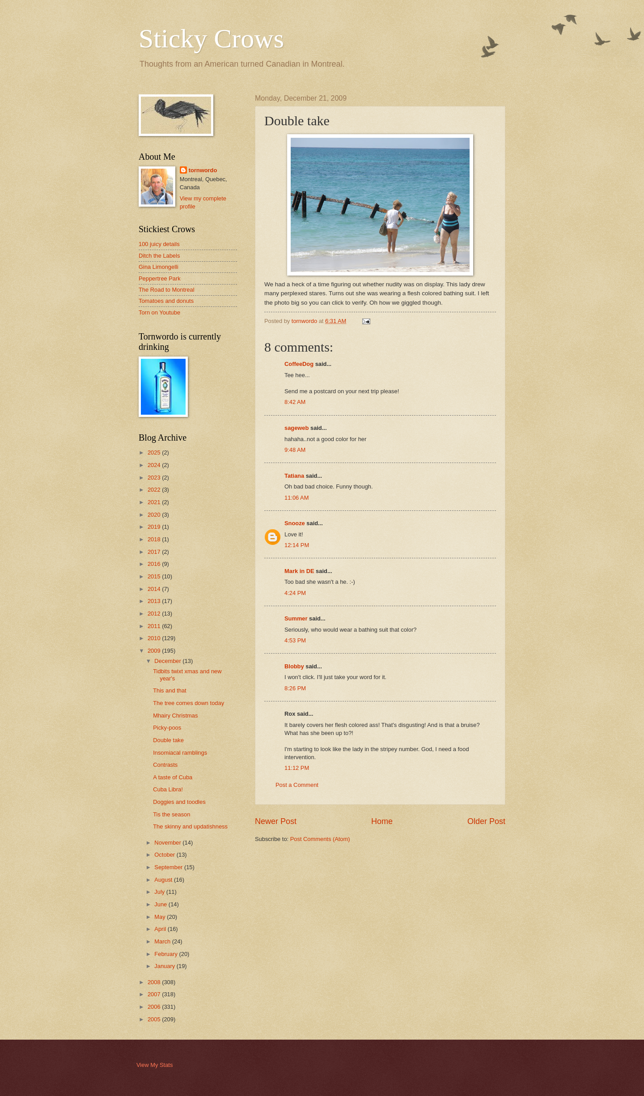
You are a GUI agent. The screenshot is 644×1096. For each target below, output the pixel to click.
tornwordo (203, 170)
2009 (155, 650)
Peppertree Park (160, 278)
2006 (155, 1006)
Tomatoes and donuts (166, 300)
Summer (296, 618)
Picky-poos (167, 727)
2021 (155, 502)
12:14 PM (296, 545)
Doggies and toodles (179, 802)
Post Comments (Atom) (320, 839)
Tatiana (294, 475)
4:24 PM (295, 593)
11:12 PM (296, 768)
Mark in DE (299, 571)
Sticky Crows (211, 38)
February (166, 954)
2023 (155, 477)
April (160, 929)
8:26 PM (295, 688)
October (165, 854)
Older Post (486, 821)
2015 (155, 576)
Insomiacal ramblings (180, 752)
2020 (155, 514)
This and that (169, 690)
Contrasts (165, 764)
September (169, 867)
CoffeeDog (299, 364)
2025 (155, 452)
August (164, 879)
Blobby (294, 666)
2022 (155, 489)
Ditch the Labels (159, 255)
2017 (155, 551)
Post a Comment (296, 785)
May (160, 916)
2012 (155, 613)
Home (382, 821)
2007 (155, 994)
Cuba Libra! (168, 789)
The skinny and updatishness (190, 826)
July (160, 891)
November (168, 842)
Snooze (294, 523)
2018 (155, 539)
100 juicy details (159, 244)
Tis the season (171, 814)
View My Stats (154, 1065)
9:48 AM (294, 449)
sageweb (296, 428)
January (165, 966)
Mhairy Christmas (175, 715)
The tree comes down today (188, 703)
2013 (155, 601)
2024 (155, 465)
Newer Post (276, 821)
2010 (155, 638)
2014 (155, 589)
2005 (155, 1019)
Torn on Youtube (159, 312)
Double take (168, 740)
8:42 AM (294, 402)
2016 (155, 564)
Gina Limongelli (158, 266)
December (168, 661)
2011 (155, 626)
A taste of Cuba (172, 777)
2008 (155, 982)
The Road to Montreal (167, 289)
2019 (155, 526)
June (161, 904)
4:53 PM (295, 640)
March (163, 941)
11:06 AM (296, 497)
